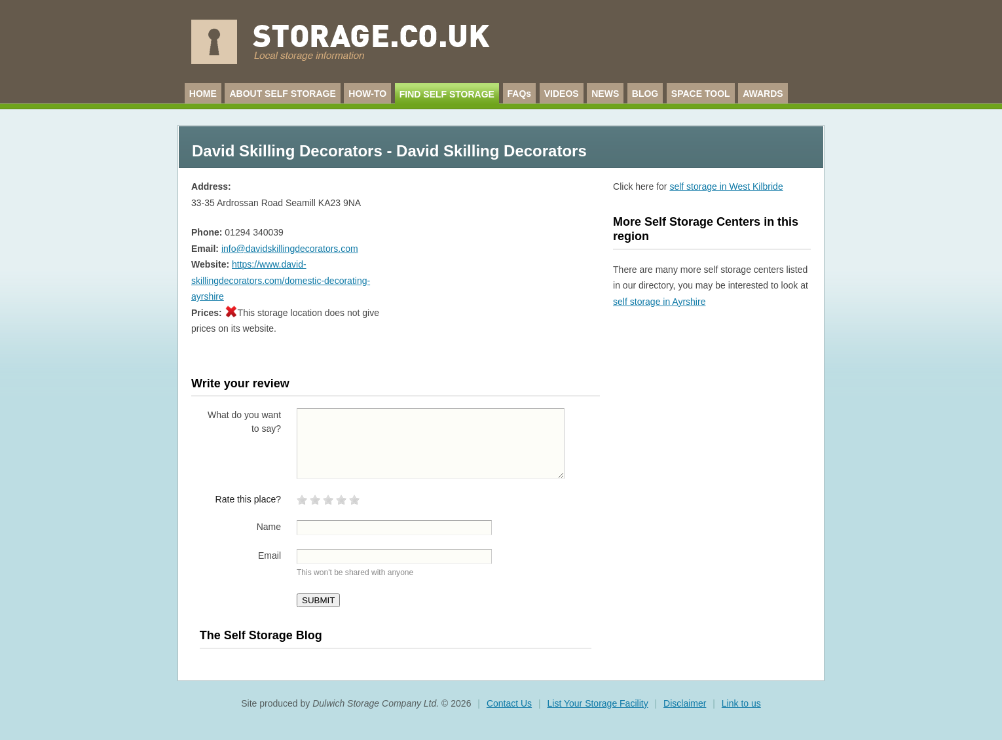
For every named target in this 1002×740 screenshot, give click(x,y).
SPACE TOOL (700, 93)
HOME (203, 93)
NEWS (605, 93)
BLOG (645, 93)
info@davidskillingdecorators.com (289, 248)
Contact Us (509, 703)
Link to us (741, 703)
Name (269, 526)
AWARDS (763, 93)
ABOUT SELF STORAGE (282, 93)
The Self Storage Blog (261, 635)
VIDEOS (561, 93)
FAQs (520, 93)
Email (269, 555)
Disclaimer (684, 703)
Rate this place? (248, 499)
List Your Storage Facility (597, 703)
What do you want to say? (244, 422)
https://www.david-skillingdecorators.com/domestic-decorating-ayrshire (280, 280)
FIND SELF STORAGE (446, 94)
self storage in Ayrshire (659, 301)
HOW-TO (367, 93)
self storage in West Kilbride (726, 186)
